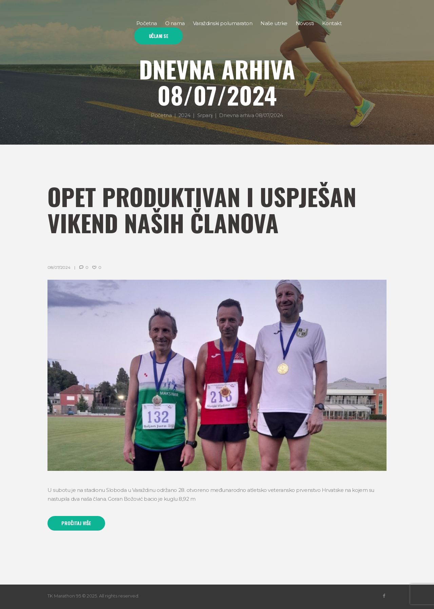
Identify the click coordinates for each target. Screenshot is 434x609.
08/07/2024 (58, 267)
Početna (161, 115)
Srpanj (205, 115)
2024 (184, 115)
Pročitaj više (76, 523)
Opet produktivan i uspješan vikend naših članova (201, 209)
